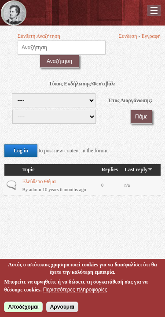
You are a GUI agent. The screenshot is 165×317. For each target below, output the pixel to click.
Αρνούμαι (62, 308)
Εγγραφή (151, 36)
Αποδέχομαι (23, 308)
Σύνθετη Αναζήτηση (39, 36)
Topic (28, 169)
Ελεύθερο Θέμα (38, 181)
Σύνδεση (128, 36)
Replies (110, 169)
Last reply (139, 169)
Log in (21, 150)
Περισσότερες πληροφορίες (75, 291)
